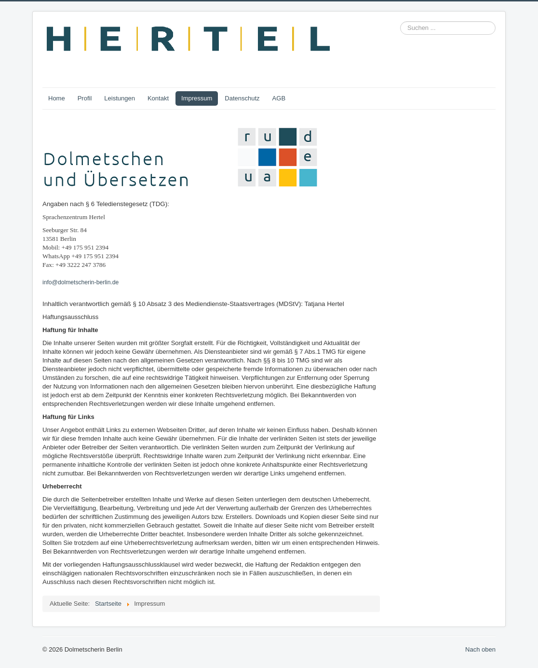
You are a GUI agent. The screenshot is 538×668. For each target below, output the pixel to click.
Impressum (196, 98)
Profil (85, 98)
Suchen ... (400, 21)
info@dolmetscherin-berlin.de (80, 282)
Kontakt (158, 98)
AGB (278, 98)
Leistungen (119, 98)
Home (56, 98)
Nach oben (480, 649)
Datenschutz (242, 98)
